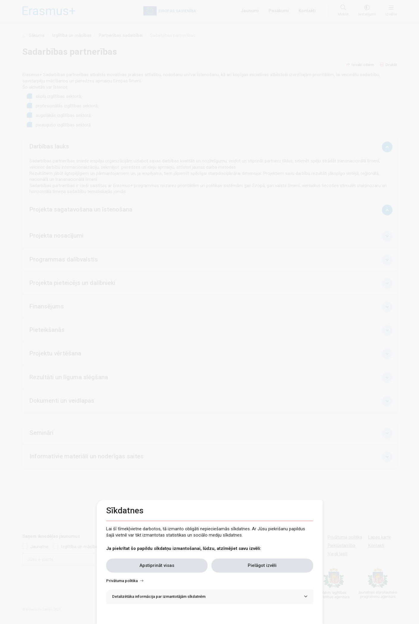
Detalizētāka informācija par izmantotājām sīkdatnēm (158, 596)
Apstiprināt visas (156, 565)
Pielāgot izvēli (262, 565)
